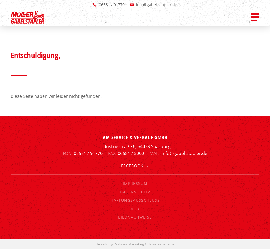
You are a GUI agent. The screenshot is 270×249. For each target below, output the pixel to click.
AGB (135, 208)
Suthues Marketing (129, 244)
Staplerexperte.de (160, 244)
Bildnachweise (135, 217)
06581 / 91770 (112, 4)
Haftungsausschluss (135, 200)
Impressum (135, 183)
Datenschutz (135, 192)
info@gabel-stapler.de (156, 4)
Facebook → (135, 165)
